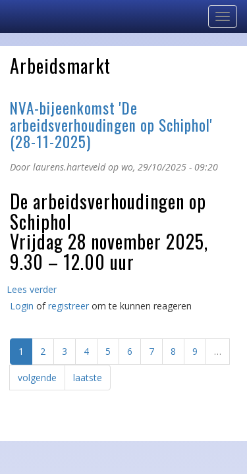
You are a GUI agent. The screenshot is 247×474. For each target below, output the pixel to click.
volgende (37, 377)
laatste (87, 377)
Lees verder (32, 289)
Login (22, 306)
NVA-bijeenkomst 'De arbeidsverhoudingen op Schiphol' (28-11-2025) (111, 125)
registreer (68, 306)
